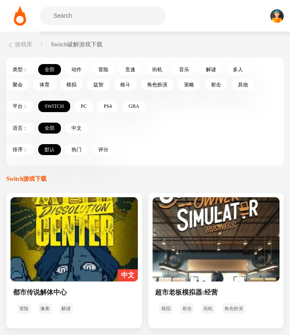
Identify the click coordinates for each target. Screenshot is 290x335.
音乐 (184, 69)
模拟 (71, 85)
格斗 (125, 85)
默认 (50, 150)
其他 (243, 85)
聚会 (18, 85)
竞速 (130, 69)
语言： (20, 128)
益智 (98, 85)
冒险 (103, 69)
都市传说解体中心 (40, 292)
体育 (45, 85)
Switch (54, 106)
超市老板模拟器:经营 (186, 292)
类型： (20, 69)
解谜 (211, 69)
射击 (216, 85)
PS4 (108, 106)
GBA (134, 106)
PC (84, 106)
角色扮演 (157, 85)
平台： (20, 106)
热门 (76, 150)
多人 (238, 69)
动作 (76, 69)
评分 (103, 150)
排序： (20, 150)
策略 (189, 85)
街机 (157, 69)
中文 (76, 128)
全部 (50, 69)
